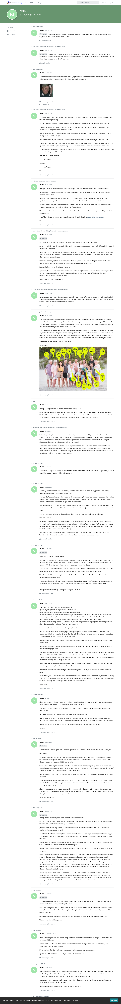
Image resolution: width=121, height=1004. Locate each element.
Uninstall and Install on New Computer (45, 181)
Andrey (44, 34)
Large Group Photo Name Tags (42, 312)
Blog (39, 3)
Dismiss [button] (114, 1000)
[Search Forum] (88, 2)
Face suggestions (38, 26)
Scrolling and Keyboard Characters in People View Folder (50, 427)
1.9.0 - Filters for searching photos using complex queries (50, 231)
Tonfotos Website (30, 3)
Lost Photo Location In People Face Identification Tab (49, 47)
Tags (34, 401)
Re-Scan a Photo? (38, 463)
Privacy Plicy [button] (75, 1000)
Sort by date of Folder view (41, 964)
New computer (37, 738)
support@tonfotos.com (95, 217)
